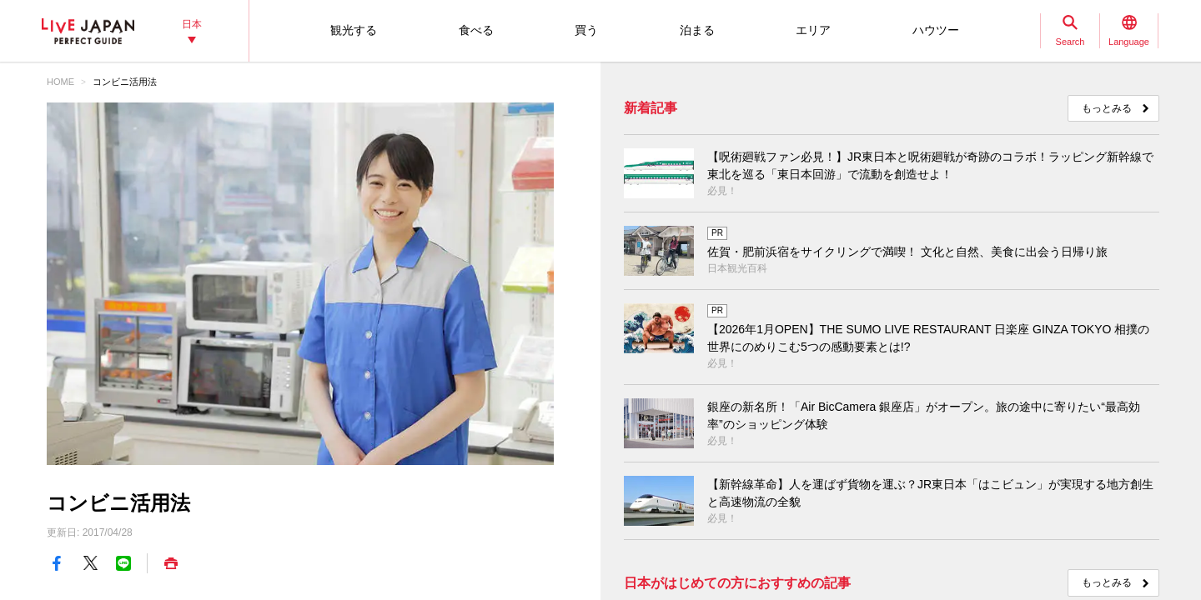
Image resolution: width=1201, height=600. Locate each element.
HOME (60, 82)
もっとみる (1107, 108)
